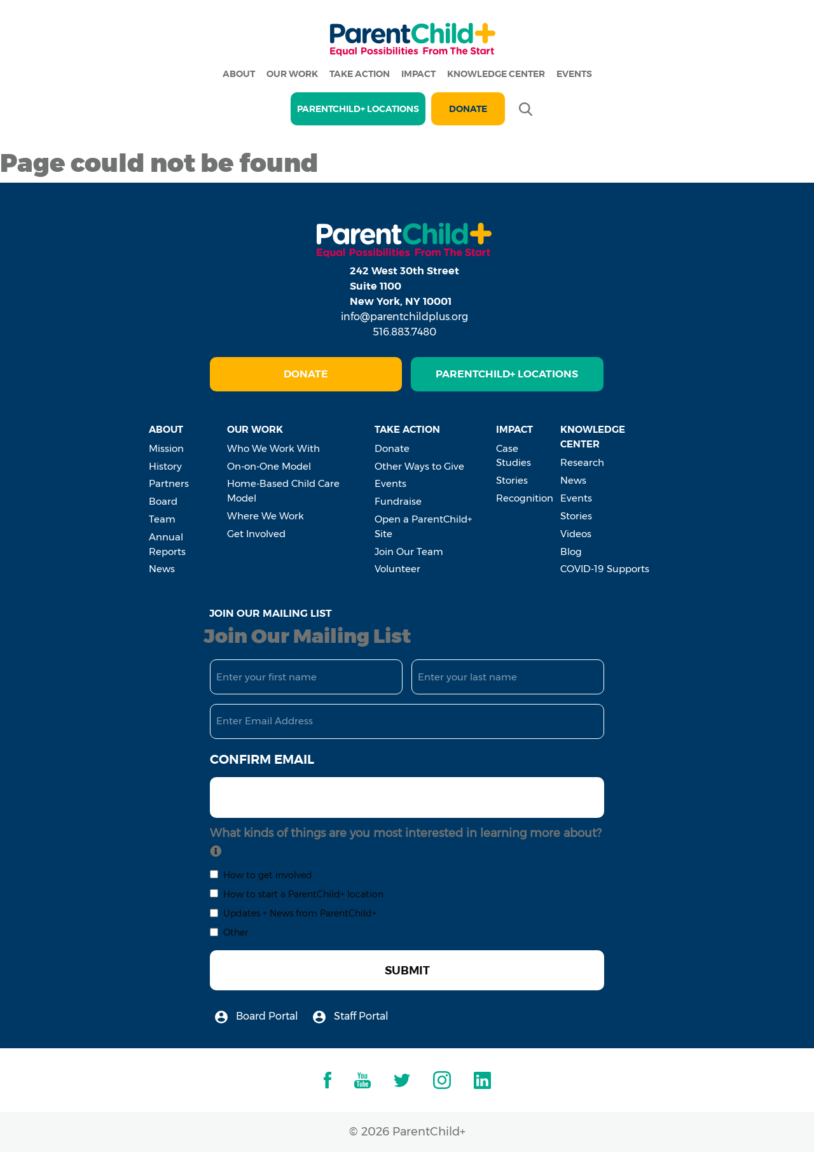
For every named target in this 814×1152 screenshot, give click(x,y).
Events (574, 74)
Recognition (524, 498)
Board (163, 501)
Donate (468, 109)
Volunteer (397, 569)
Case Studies (513, 455)
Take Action (359, 74)
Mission (166, 448)
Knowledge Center (496, 74)
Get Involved (256, 534)
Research (582, 462)
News (162, 569)
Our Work (292, 74)
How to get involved (267, 875)
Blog (571, 551)
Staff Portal (351, 1016)
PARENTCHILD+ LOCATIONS (358, 109)
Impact (418, 74)
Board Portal (256, 1016)
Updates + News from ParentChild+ (299, 913)
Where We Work (265, 516)
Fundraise (398, 501)
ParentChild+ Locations (507, 374)
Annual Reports (167, 544)
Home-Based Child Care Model (283, 490)
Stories (512, 480)
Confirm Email (262, 759)
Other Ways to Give (419, 466)
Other (235, 932)
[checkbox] (214, 874)
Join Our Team (409, 551)
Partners (169, 483)
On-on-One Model (269, 466)
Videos (575, 534)
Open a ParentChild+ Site (423, 526)
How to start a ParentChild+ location (303, 894)
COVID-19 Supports (604, 569)
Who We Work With (273, 448)
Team (162, 519)
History (165, 466)
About (239, 74)
